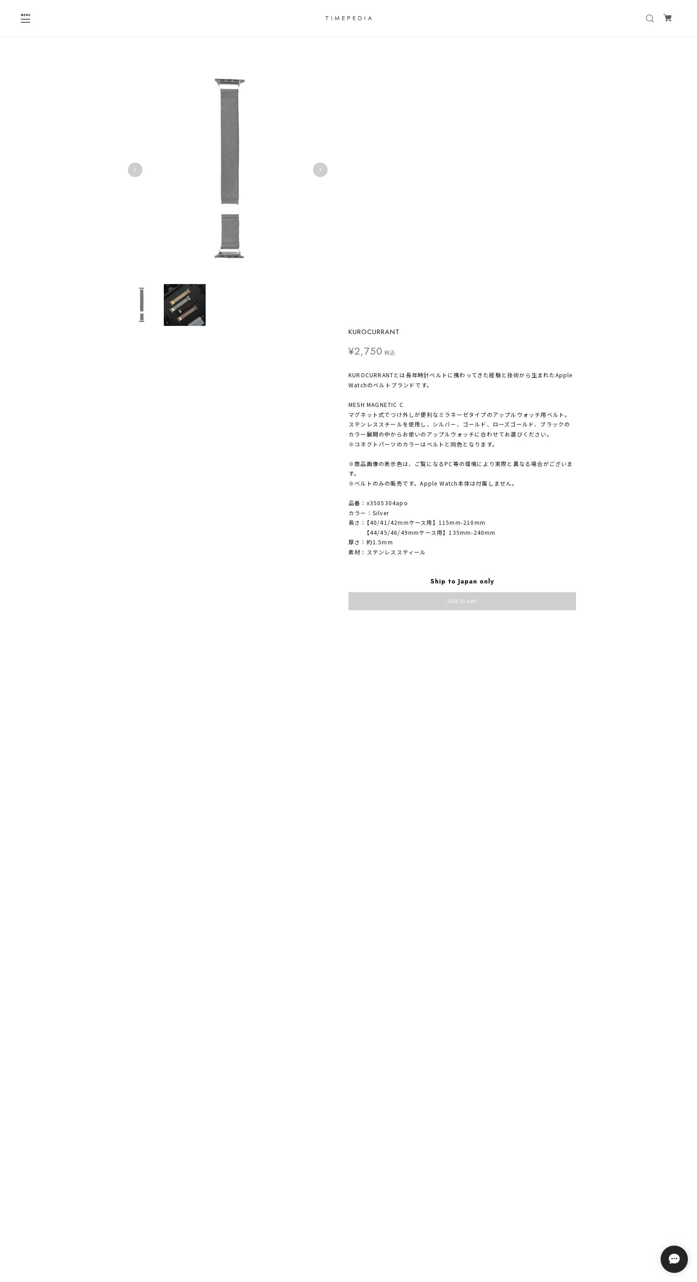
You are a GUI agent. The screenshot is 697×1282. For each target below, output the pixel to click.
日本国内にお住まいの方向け (462, 366)
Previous (135, 165)
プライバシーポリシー (348, 1208)
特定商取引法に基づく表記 (348, 1219)
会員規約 (348, 1231)
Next (311, 165)
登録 (404, 1174)
